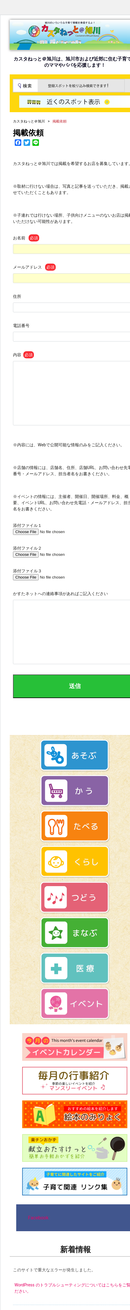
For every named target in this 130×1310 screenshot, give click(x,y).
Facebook (38, 1218)
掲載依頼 (28, 132)
